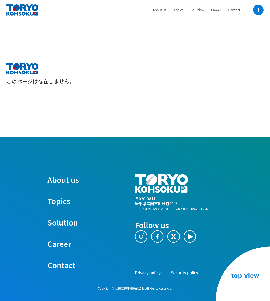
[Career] (211, 16)
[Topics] (173, 16)
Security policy (184, 272)
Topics (58, 201)
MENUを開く (253, 17)
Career (59, 243)
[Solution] (192, 16)
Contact (61, 265)
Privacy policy (148, 272)
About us (63, 179)
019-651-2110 (157, 208)
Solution (62, 222)
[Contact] (229, 16)
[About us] (154, 16)
